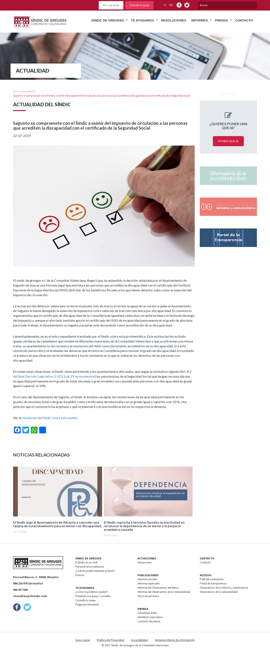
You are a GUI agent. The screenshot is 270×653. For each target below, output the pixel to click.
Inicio (16, 91)
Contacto (244, 20)
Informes (199, 20)
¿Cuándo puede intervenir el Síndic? (95, 571)
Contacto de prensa (149, 621)
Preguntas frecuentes (87, 604)
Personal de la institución (89, 566)
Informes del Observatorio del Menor (158, 587)
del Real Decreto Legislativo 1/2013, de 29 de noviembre (54, 376)
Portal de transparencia (213, 583)
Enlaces (79, 575)
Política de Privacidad (110, 640)
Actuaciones (144, 562)
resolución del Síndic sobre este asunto (49, 418)
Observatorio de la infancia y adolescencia (224, 587)
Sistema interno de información (174, 640)
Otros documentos (148, 596)
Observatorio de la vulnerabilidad (219, 592)
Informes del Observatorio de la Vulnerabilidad (164, 592)
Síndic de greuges (107, 20)
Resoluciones (173, 20)
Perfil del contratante (212, 579)
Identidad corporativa (150, 617)
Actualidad (28, 91)
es (171, 5)
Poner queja (228, 141)
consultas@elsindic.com (30, 596)
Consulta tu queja (139, 5)
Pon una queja (111, 5)
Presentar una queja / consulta (92, 596)
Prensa (221, 20)
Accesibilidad (139, 640)
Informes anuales (147, 579)
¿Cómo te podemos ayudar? (91, 592)
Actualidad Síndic (147, 613)
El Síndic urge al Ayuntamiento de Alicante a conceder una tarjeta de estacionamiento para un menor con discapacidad (57, 524)
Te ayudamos (142, 20)
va (164, 5)
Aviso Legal (83, 640)
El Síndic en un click (86, 562)
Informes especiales (148, 583)
